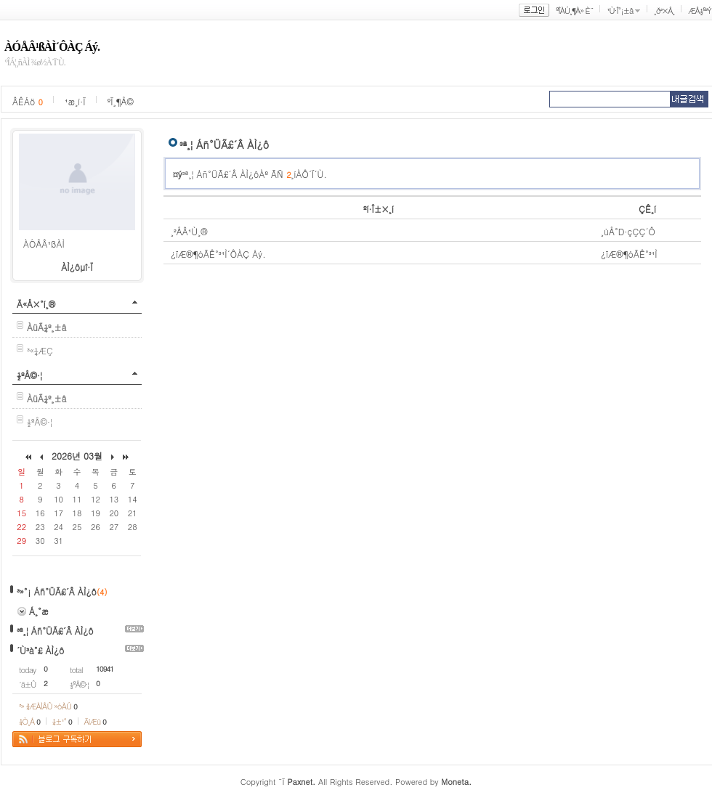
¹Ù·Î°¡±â (620, 10)
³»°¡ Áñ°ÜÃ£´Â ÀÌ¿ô (57, 591)
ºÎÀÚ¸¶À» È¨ (574, 10)
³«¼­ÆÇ (40, 350)
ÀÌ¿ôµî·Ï (77, 267)
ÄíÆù (95, 721)
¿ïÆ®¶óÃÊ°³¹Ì (629, 254)
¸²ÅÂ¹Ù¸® (189, 231)
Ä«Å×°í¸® (36, 304)
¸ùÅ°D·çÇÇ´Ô (628, 231)
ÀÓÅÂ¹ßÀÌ (44, 243)
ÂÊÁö (27, 101)
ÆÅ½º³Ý (699, 10)
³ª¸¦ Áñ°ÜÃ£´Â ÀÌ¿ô (55, 630)
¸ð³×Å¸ (664, 10)
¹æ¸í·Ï (75, 101)
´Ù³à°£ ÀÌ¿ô (40, 650)
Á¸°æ (39, 611)
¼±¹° (62, 721)
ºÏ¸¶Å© (121, 101)
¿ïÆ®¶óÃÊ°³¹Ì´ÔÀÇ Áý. (218, 254)
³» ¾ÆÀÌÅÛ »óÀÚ (48, 706)
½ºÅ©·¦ (29, 375)
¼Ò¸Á (29, 721)
